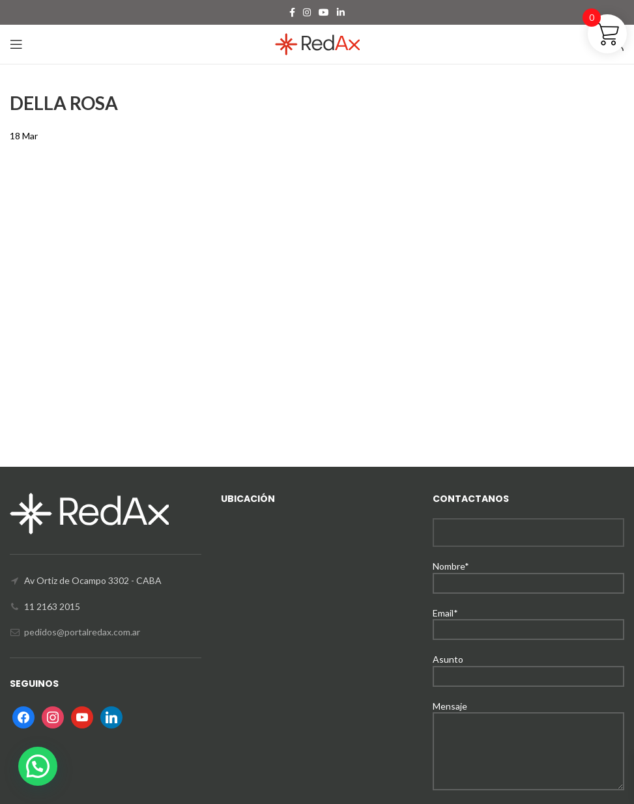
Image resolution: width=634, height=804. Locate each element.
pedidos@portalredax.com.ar (82, 631)
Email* (528, 620)
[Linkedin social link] (341, 12)
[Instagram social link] (307, 12)
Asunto (528, 667)
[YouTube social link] (324, 12)
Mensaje (528, 728)
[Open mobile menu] (16, 44)
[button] (37, 766)
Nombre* (528, 574)
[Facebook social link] (292, 12)
